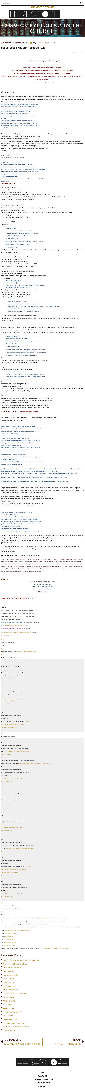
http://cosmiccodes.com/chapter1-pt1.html (26, 651)
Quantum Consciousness (10, 942)
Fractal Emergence (8, 936)
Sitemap (42, 1086)
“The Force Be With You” (9, 939)
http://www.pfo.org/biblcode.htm (59, 921)
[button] (81, 14)
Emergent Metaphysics (9, 945)
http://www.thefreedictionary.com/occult (22, 657)
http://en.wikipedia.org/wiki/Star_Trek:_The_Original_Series (54, 918)
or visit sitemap (42, 7)
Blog (42, 1073)
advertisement (42, 82)
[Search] (81, 3)
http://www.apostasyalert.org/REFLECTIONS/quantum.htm (55, 948)
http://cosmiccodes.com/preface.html (13, 908)
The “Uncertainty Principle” (10, 933)
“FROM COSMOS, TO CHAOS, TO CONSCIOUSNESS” (17, 930)
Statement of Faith (42, 1079)
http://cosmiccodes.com (6, 635)
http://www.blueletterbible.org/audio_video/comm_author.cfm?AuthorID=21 (35, 763)
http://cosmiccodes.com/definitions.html (10, 632)
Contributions (42, 1083)
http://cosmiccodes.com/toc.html (26, 632)
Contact (42, 1076)
